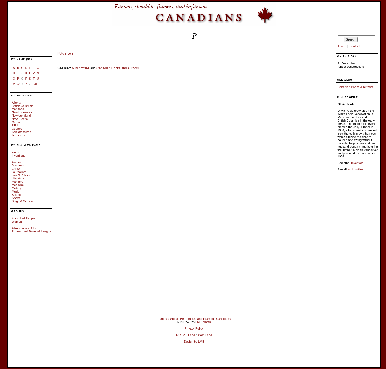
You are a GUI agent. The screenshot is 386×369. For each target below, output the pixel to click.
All (36, 84)
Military (16, 188)
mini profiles (355, 169)
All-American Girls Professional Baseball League (31, 230)
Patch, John (65, 53)
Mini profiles (80, 68)
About (341, 46)
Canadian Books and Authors (118, 68)
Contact (354, 46)
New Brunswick (22, 112)
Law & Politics (21, 175)
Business (18, 165)
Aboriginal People (23, 218)
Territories (18, 135)
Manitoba (18, 109)
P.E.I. (15, 125)
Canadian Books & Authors (355, 87)
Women (17, 221)
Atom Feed (204, 335)
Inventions (18, 155)
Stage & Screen (22, 201)
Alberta (16, 102)
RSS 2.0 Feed (185, 335)
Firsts (15, 152)
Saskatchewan (21, 132)
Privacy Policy (194, 328)
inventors (357, 163)
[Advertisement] (28, 42)
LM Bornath (203, 322)
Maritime (17, 181)
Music (16, 191)
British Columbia (22, 105)
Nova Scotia (20, 118)
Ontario (16, 122)
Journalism (19, 171)
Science (17, 194)
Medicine (18, 185)
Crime (16, 168)
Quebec (17, 128)
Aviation (17, 162)
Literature (18, 178)
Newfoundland (21, 115)
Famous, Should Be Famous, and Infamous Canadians (194, 318)
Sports (16, 198)
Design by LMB (194, 341)
